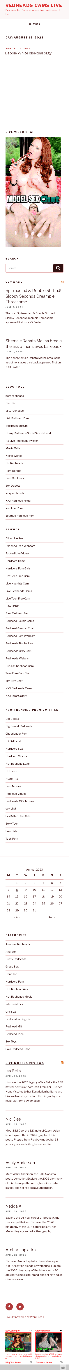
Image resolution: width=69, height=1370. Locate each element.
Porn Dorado (13, 470)
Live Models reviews (25, 1063)
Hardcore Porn (15, 981)
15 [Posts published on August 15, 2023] (17, 896)
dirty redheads (15, 410)
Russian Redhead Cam (20, 666)
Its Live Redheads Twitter (22, 440)
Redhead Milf (14, 1026)
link (65, 1312)
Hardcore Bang (15, 561)
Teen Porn (12, 838)
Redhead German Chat (20, 628)
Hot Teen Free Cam (18, 576)
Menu (34, 23)
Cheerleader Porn (16, 733)
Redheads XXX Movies (20, 801)
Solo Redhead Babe (18, 1049)
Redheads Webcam (18, 658)
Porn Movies (13, 786)
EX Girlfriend (13, 741)
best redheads (15, 396)
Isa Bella (13, 1071)
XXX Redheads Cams (19, 688)
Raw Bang (12, 606)
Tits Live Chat (14, 681)
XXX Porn (14, 282)
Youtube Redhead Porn (20, 515)
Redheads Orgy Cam (18, 651)
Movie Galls (13, 448)
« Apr (17, 917)
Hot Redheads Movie (19, 996)
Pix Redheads (14, 463)
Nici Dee (13, 1119)
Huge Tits (12, 778)
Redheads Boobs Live (19, 643)
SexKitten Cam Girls (18, 816)
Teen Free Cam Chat (18, 673)
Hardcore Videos (16, 756)
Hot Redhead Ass (17, 989)
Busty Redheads (16, 959)
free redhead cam (17, 425)
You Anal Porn (14, 508)
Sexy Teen (12, 823)
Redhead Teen (15, 1034)
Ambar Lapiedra (21, 1249)
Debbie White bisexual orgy (28, 53)
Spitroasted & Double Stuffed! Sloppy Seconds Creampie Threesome (33, 296)
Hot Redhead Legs (18, 763)
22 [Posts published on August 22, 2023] (17, 903)
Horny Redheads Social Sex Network (29, 433)
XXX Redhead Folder (18, 500)
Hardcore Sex (14, 748)
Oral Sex (11, 1011)
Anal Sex (11, 951)
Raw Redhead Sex (17, 613)
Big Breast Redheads (19, 726)
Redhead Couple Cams (20, 621)
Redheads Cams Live (34, 5)
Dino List (11, 403)
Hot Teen (11, 771)
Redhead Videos (16, 793)
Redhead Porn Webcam (20, 636)
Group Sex (12, 966)
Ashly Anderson (20, 1162)
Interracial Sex (14, 1004)
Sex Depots (13, 485)
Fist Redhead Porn (17, 418)
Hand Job (11, 974)
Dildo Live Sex (14, 538)
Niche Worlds (14, 455)
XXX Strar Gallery (16, 696)
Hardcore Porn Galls (18, 568)
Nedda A (14, 1206)
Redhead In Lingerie (18, 1019)
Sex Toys (11, 1041)
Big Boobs (12, 718)
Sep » (51, 917)
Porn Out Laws (15, 478)
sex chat (11, 808)
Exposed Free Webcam (20, 546)
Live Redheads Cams (19, 591)
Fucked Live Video (17, 553)
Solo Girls (11, 831)
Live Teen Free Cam (18, 598)
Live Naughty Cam (17, 583)
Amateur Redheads (18, 944)
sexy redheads (15, 493)
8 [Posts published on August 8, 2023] (17, 889)
